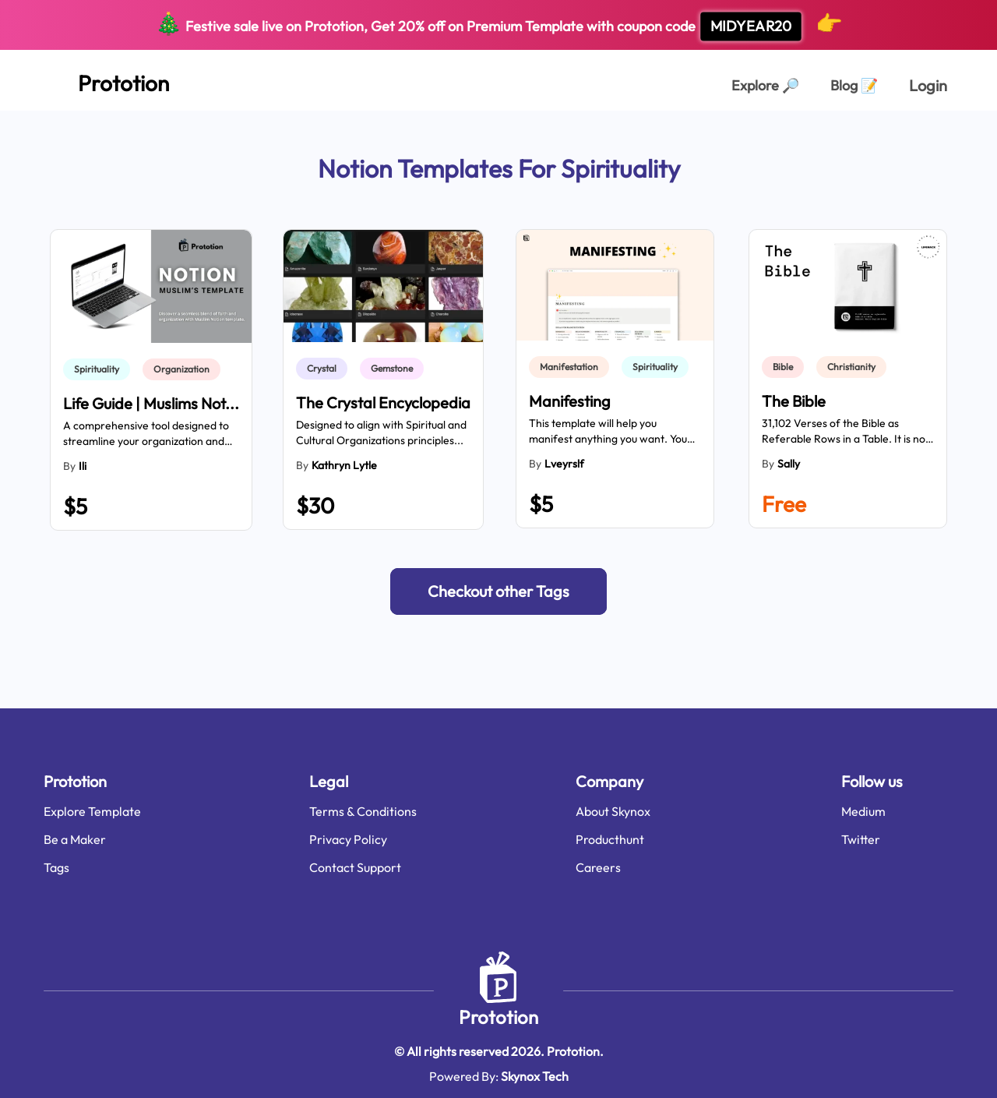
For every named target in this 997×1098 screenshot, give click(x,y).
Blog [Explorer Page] (854, 85)
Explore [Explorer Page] (765, 85)
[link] (99, 369)
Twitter (860, 839)
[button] (498, 591)
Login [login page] (928, 85)
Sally (788, 464)
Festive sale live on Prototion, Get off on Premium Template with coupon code (499, 25)
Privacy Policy (348, 839)
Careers (598, 867)
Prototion (498, 1017)
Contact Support (355, 867)
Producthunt (610, 839)
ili (82, 466)
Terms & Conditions (363, 811)
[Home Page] (106, 80)
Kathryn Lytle (344, 465)
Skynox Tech (535, 1076)
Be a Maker (75, 839)
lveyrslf (564, 464)
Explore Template (92, 811)
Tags (56, 867)
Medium (863, 811)
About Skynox (613, 811)
